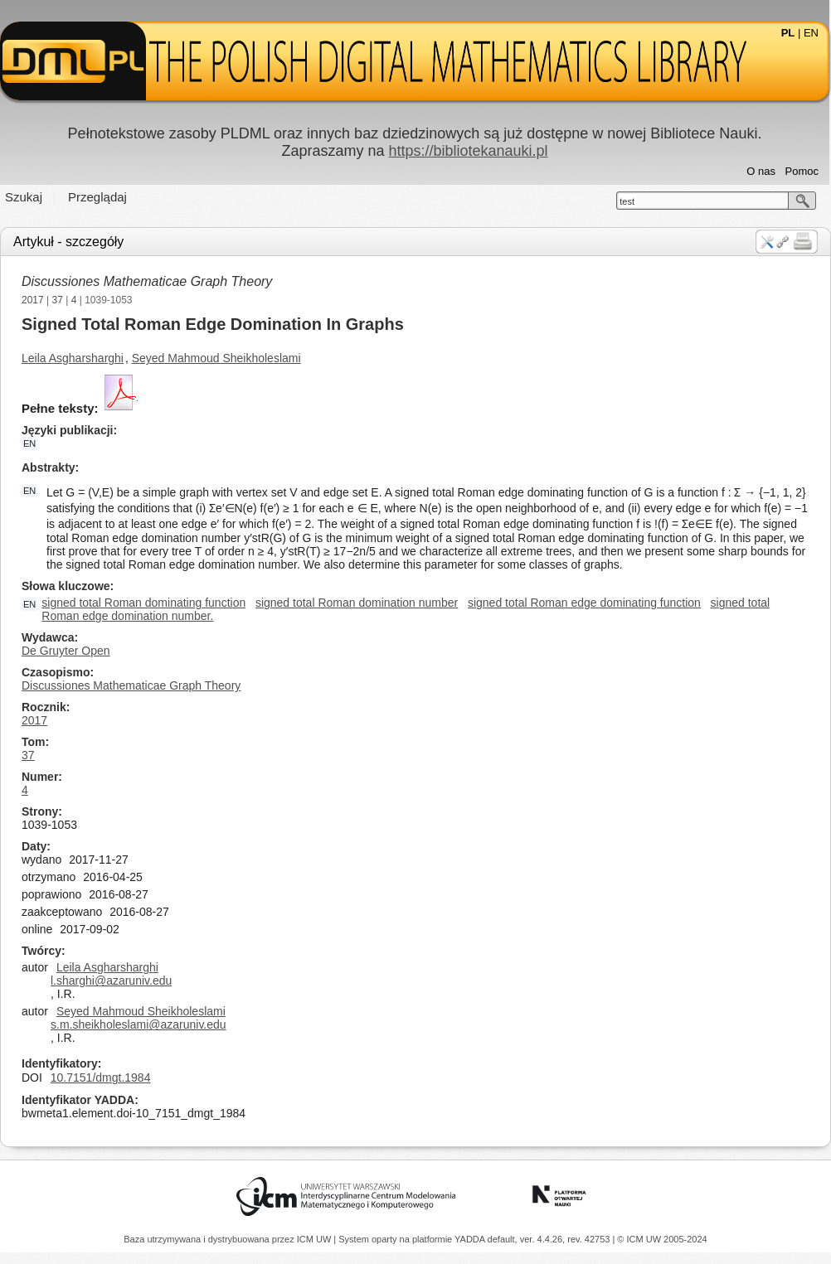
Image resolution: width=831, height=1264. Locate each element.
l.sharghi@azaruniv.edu (111, 980)
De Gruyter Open (66, 650)
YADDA (471, 1239)
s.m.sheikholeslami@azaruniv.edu (138, 1024)
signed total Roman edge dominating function (584, 602)
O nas (760, 171)
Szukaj (23, 197)
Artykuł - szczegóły (68, 242)
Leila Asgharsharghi (73, 358)
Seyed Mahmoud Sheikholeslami (216, 358)
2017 (33, 300)
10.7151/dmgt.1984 (101, 1077)
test (627, 201)
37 (57, 300)
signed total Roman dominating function (143, 602)
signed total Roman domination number (356, 602)
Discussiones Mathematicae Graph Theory (147, 281)
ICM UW (315, 1239)
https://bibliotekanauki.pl (467, 151)
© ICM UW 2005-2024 (662, 1239)
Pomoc (802, 171)
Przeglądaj (97, 197)
